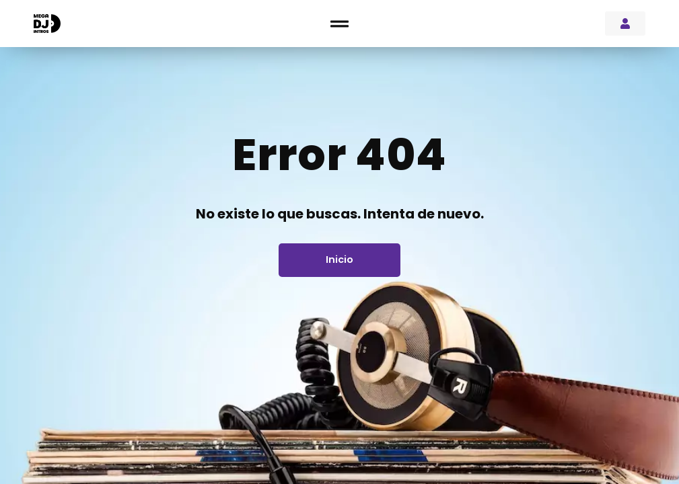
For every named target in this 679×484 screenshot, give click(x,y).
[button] (339, 24)
